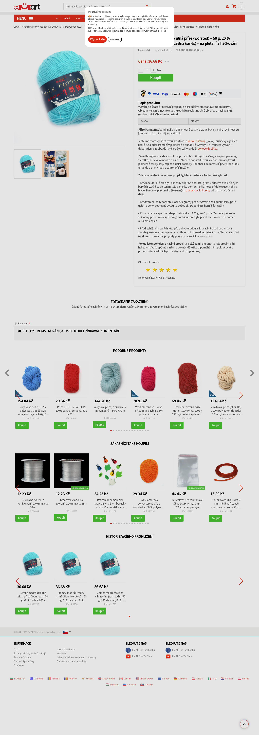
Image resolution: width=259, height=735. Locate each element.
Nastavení (115, 39)
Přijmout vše (97, 39)
